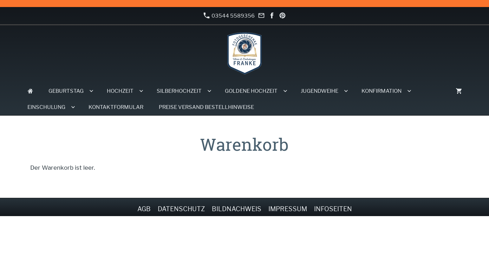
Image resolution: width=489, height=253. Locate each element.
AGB (144, 209)
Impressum (287, 209)
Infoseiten (333, 209)
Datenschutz (181, 209)
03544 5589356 (229, 15)
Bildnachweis (236, 209)
